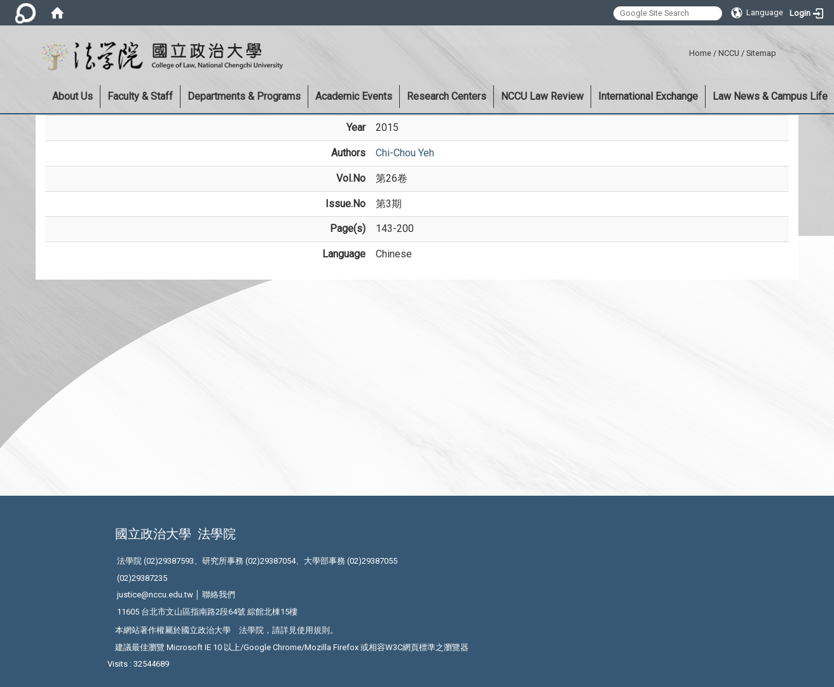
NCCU (728, 53)
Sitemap (761, 53)
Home (700, 53)
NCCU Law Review (542, 96)
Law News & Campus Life (770, 96)
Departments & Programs (244, 96)
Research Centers (446, 96)
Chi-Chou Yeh (405, 153)
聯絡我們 (218, 594)
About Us (72, 96)
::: (684, 51)
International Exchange (648, 96)
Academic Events (353, 96)
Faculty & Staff (140, 96)
